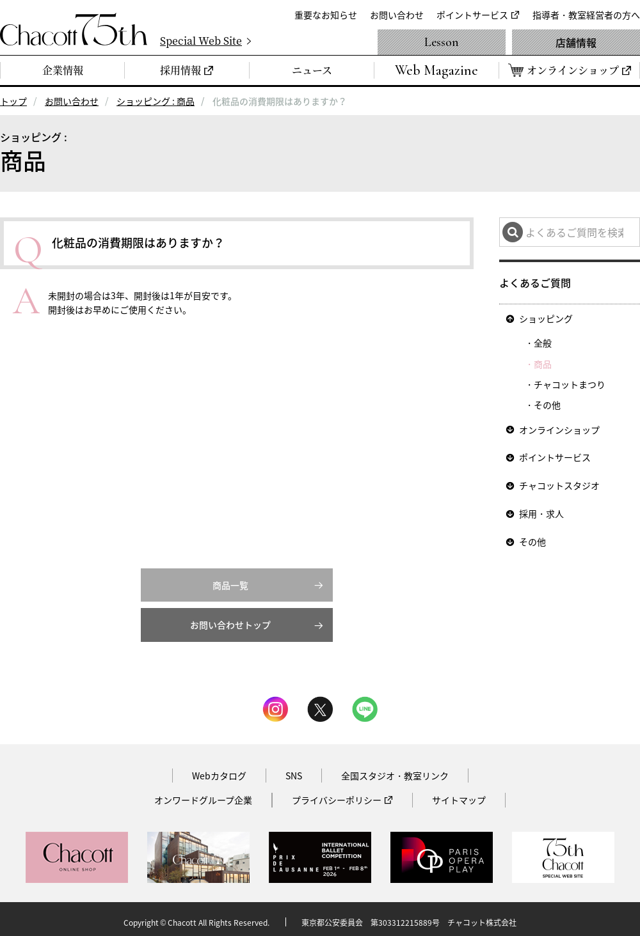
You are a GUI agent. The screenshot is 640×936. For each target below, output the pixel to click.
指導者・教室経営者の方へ (586, 14)
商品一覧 (230, 579)
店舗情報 (576, 42)
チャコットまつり (569, 383)
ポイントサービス (472, 14)
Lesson (441, 42)
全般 (543, 342)
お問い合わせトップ (230, 619)
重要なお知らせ (325, 14)
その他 (547, 404)
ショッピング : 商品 (155, 101)
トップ (13, 101)
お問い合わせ (397, 14)
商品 (543, 362)
